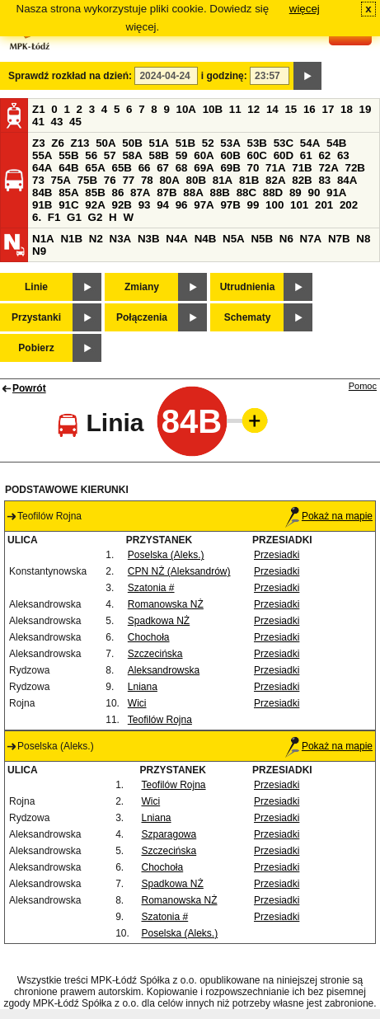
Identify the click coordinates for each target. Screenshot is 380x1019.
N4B (206, 238)
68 (182, 168)
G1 (74, 217)
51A (159, 143)
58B (159, 155)
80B (196, 180)
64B (68, 168)
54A (310, 143)
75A (61, 180)
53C (283, 143)
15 (290, 109)
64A (42, 168)
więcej (304, 8)
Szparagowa (168, 834)
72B (355, 168)
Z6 (57, 143)
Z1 (38, 109)
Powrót (29, 388)
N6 (286, 238)
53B (257, 143)
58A (132, 155)
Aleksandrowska (163, 670)
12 (253, 109)
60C (257, 155)
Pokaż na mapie (329, 516)
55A (42, 155)
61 (306, 155)
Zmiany (141, 287)
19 (365, 109)
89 (295, 192)
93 (144, 205)
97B (230, 205)
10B (213, 109)
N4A (177, 238)
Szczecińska (155, 654)
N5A (234, 238)
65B (121, 168)
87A (140, 192)
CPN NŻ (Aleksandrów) (179, 571)
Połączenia (141, 317)
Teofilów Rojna (160, 720)
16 (309, 109)
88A (193, 192)
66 (144, 168)
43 (57, 121)
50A (105, 143)
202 (349, 205)
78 (147, 180)
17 (327, 109)
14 (272, 109)
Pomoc (363, 386)
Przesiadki (276, 555)
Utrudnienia (247, 287)
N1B (71, 238)
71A (275, 168)
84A (347, 180)
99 (253, 205)
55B (68, 155)
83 (324, 180)
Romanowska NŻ (166, 604)
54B (336, 143)
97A (203, 205)
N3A (121, 238)
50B (132, 143)
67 (163, 168)
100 (274, 205)
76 (110, 180)
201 (324, 205)
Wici (137, 703)
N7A (311, 238)
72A (328, 168)
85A (68, 192)
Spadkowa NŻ (159, 621)
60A (203, 155)
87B (166, 192)
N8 (363, 238)
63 (343, 155)
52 (208, 143)
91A (336, 192)
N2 (96, 238)
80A (169, 180)
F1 (54, 217)
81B (249, 180)
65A (95, 168)
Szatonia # (151, 588)
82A (275, 180)
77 (128, 180)
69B (230, 168)
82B (302, 180)
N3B (149, 238)
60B (230, 155)
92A (95, 205)
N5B (262, 238)
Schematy (247, 317)
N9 (39, 251)
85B (95, 192)
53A (230, 143)
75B (87, 180)
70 (253, 168)
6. (36, 217)
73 (38, 180)
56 (91, 155)
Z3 (38, 143)
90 (313, 192)
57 (110, 155)
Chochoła (149, 637)
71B (302, 168)
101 (299, 205)
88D (273, 192)
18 (346, 109)
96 (182, 205)
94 (163, 205)
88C (246, 192)
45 (75, 121)
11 (235, 109)
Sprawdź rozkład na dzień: (70, 76)
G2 (95, 217)
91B (42, 205)
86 (117, 192)
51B (185, 143)
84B (42, 192)
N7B (339, 238)
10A (186, 109)
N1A (43, 238)
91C (68, 205)
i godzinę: (224, 76)
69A (203, 168)
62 (324, 155)
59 (182, 155)
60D (283, 155)
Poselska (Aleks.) (166, 555)
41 (38, 121)
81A (222, 180)
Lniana (142, 687)
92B (121, 205)
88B (219, 192)
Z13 (80, 143)
